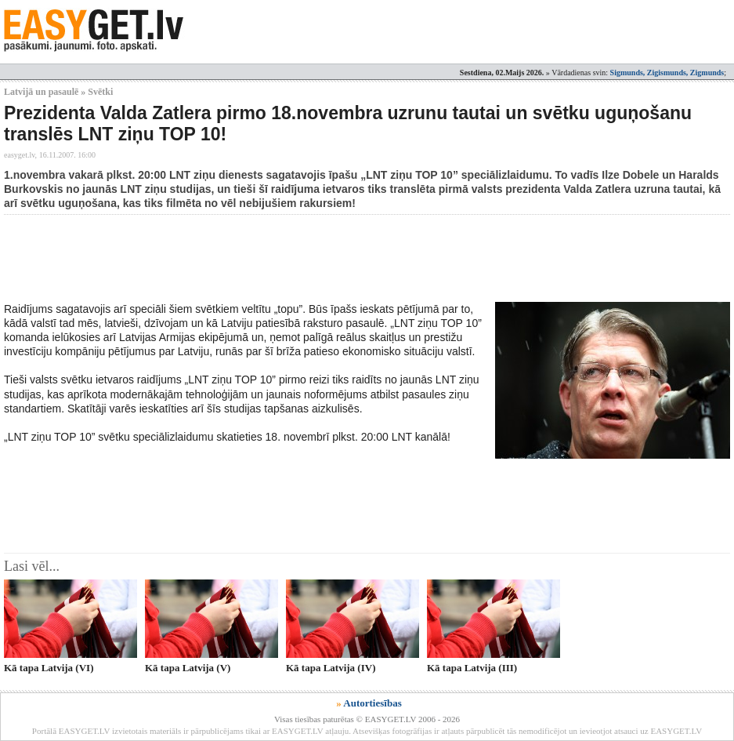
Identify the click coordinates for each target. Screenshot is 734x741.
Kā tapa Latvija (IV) (330, 668)
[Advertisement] (289, 258)
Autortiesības (372, 703)
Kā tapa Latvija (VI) (48, 668)
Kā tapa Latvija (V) (187, 668)
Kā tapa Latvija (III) (472, 668)
